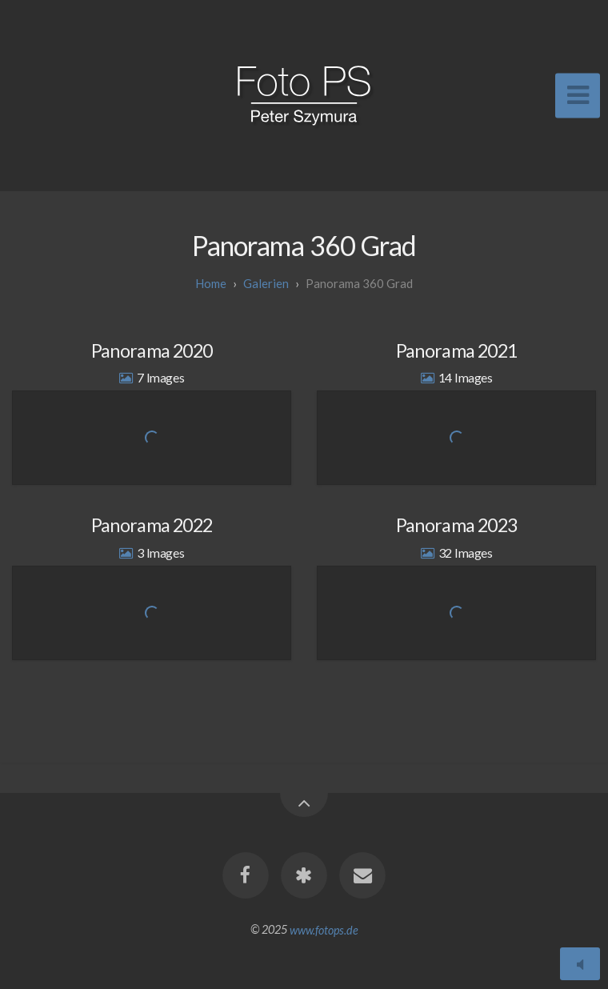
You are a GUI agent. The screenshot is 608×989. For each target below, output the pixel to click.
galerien (266, 283)
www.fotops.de (324, 929)
